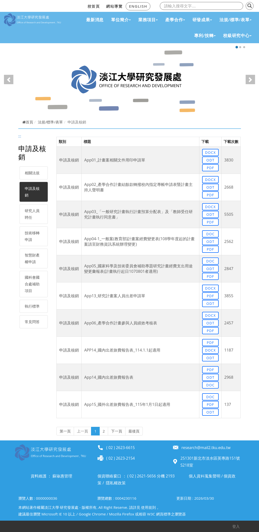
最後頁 (134, 431)
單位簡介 (121, 19)
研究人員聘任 (32, 214)
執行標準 (32, 306)
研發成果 (202, 19)
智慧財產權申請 (32, 258)
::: (82, 5)
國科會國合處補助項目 (32, 284)
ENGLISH (138, 6)
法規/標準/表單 (235, 19)
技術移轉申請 (32, 236)
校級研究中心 (237, 35)
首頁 (27, 121)
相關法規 (32, 172)
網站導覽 (114, 6)
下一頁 (116, 431)
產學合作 (175, 19)
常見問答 (32, 321)
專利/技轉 (205, 35)
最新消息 (95, 19)
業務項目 (148, 19)
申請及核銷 (32, 191)
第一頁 (65, 431)
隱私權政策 (116, 483)
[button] (9, 79)
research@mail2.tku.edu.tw (205, 447)
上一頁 (82, 431)
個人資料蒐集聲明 (204, 476)
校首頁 (94, 6)
